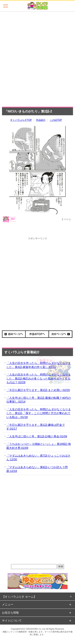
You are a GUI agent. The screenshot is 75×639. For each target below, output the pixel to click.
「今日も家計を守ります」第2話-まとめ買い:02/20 (38, 390)
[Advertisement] (37, 58)
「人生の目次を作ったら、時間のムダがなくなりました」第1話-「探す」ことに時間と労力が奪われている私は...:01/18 (38, 413)
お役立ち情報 (10, 612)
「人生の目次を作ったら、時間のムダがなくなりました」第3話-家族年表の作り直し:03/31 (38, 365)
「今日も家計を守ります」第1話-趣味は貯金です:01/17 (35, 426)
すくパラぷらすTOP (21, 120)
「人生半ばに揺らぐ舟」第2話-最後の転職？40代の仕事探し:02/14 (38, 399)
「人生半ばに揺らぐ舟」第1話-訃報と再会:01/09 (36, 436)
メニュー (7, 604)
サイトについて (12, 620)
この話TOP (56, 120)
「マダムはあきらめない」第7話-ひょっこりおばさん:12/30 (38, 457)
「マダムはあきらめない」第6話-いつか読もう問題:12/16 (37, 469)
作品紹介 (41, 120)
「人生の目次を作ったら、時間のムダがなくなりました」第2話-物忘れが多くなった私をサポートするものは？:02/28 (38, 378)
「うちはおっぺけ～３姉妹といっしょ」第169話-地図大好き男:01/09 (38, 445)
